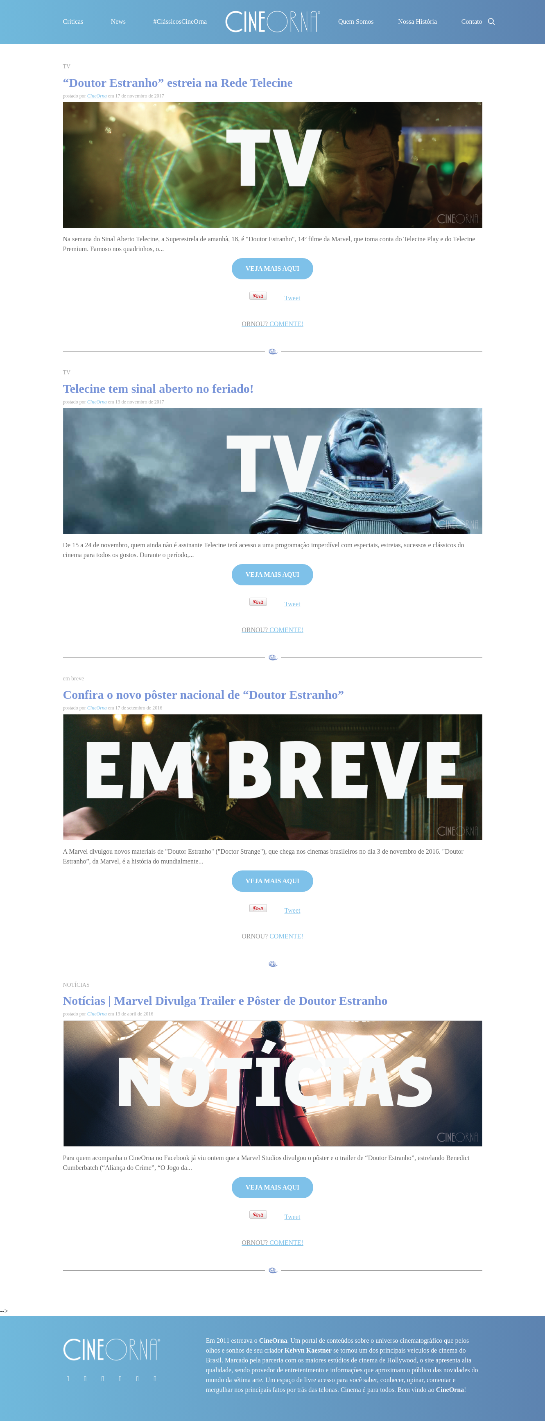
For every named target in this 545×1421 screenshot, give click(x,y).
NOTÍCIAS (76, 985)
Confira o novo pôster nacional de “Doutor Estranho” (203, 694)
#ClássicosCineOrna (180, 21)
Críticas (73, 21)
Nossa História (417, 21)
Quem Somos (356, 21)
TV (67, 66)
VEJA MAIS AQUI (273, 268)
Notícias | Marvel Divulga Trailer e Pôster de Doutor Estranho (225, 1000)
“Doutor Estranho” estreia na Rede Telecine (178, 82)
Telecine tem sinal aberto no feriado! (158, 388)
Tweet (293, 298)
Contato (471, 21)
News (118, 21)
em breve (73, 678)
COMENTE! (272, 323)
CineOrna (97, 96)
